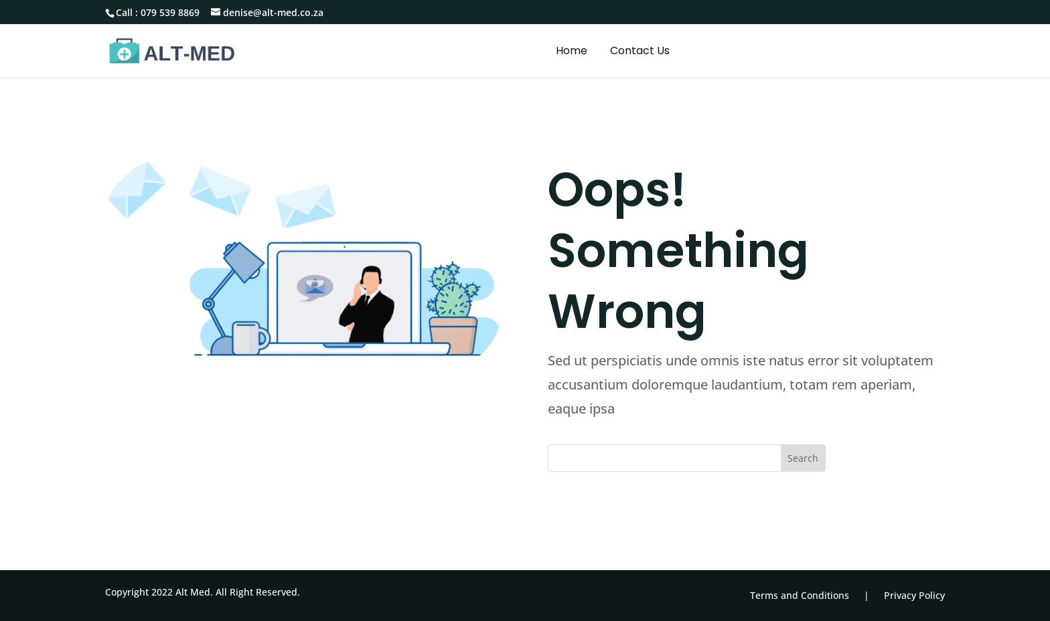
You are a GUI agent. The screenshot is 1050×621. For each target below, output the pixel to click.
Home (571, 52)
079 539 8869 (170, 12)
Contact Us (640, 52)
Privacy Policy (914, 595)
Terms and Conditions (799, 595)
